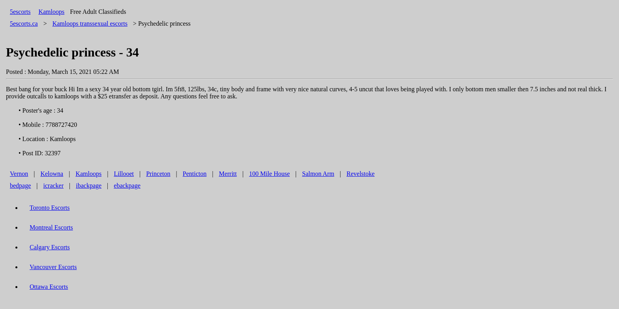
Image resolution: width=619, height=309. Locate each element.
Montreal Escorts (51, 227)
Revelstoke (361, 173)
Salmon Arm (318, 173)
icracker (53, 185)
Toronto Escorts (50, 207)
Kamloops (51, 11)
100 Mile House (269, 173)
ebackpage (127, 185)
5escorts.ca (24, 23)
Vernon (19, 173)
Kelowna (51, 173)
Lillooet (124, 173)
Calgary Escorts (50, 247)
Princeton (158, 173)
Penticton (194, 173)
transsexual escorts (90, 23)
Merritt (227, 173)
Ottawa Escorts (49, 286)
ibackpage (88, 185)
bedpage (20, 185)
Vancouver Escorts (53, 267)
